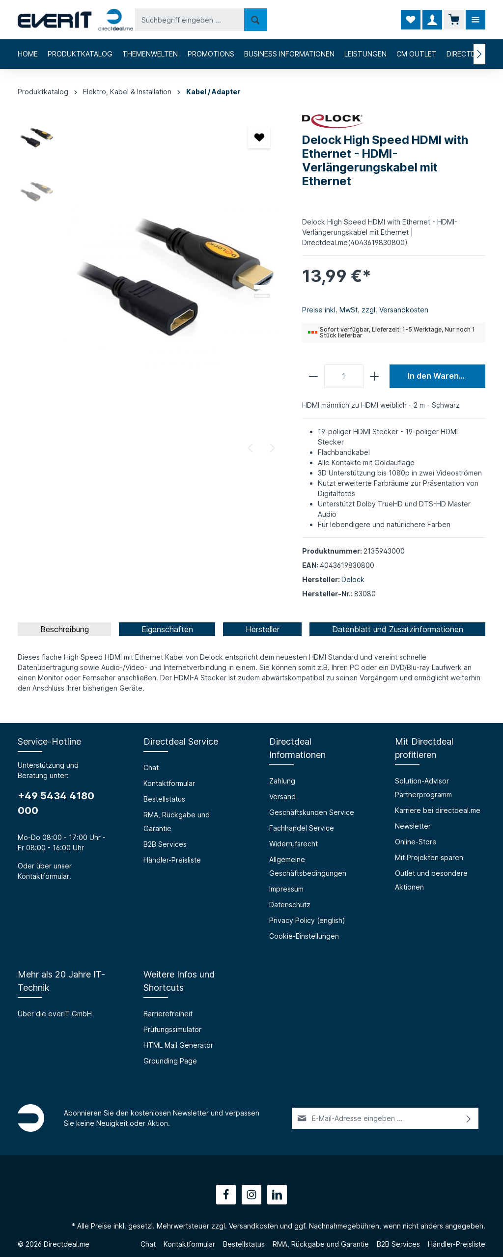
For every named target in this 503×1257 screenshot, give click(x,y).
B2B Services (165, 844)
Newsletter (413, 826)
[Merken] (259, 137)
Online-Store (416, 842)
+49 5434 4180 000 (56, 803)
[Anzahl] (343, 376)
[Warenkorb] (454, 19)
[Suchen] (255, 19)
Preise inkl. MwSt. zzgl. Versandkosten (365, 310)
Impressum (286, 889)
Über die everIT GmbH (55, 1013)
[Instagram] (251, 1194)
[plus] (374, 376)
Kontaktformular (43, 876)
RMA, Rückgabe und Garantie (176, 821)
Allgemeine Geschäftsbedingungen (307, 866)
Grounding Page (170, 1061)
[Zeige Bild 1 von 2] (262, 287)
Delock (352, 579)
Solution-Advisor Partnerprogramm (423, 788)
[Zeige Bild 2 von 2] (262, 296)
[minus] (313, 376)
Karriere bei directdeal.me (437, 810)
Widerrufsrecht (293, 843)
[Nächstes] (271, 448)
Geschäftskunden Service (311, 812)
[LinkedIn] (277, 1194)
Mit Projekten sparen (429, 857)
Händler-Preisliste (172, 860)
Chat (151, 767)
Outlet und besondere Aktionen (431, 880)
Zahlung (282, 781)
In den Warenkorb (442, 376)
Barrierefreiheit (168, 1013)
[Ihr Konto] (432, 19)
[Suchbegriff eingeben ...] (190, 19)
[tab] (64, 629)
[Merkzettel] (410, 19)
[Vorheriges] (251, 448)
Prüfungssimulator (172, 1029)
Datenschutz (289, 904)
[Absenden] (468, 1118)
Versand (282, 796)
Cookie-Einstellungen (304, 936)
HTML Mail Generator (178, 1045)
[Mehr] (475, 19)
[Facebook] (226, 1194)
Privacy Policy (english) (307, 920)
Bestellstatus (164, 799)
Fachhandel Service (301, 828)
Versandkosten (253, 1226)
